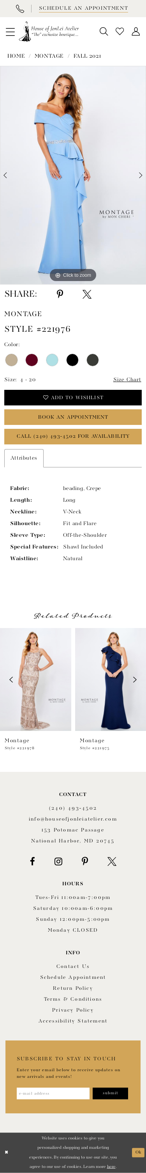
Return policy (73, 988)
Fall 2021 (87, 56)
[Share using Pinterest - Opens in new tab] (60, 294)
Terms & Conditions (73, 999)
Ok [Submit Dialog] (138, 1152)
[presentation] (35, 679)
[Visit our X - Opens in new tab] (111, 861)
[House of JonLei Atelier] (49, 31)
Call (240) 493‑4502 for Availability (73, 436)
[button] (10, 31)
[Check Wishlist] (120, 32)
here (111, 1166)
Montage (49, 56)
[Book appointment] (83, 8)
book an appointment (73, 417)
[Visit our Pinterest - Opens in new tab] (85, 861)
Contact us (73, 967)
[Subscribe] (110, 1093)
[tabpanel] (73, 175)
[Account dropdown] (136, 32)
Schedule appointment (73, 977)
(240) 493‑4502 (73, 808)
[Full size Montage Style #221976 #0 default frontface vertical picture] (73, 175)
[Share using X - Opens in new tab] (87, 294)
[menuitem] (10, 31)
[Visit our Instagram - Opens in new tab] (58, 861)
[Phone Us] (20, 8)
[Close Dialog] (7, 1153)
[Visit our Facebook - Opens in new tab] (32, 861)
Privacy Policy (73, 1010)
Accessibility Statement (73, 1021)
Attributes (24, 458)
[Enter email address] (53, 1093)
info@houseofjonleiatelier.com (73, 819)
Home (16, 56)
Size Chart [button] (127, 380)
